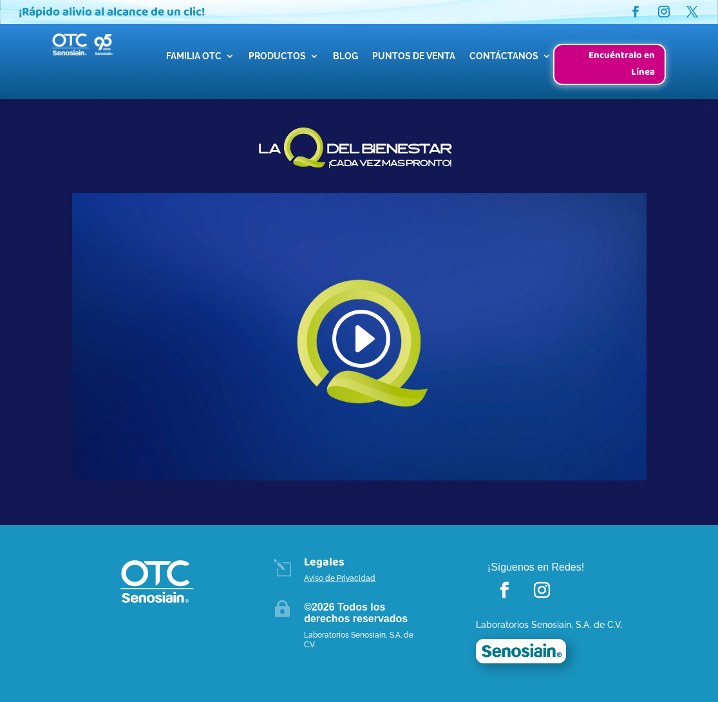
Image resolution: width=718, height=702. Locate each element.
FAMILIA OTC (194, 56)
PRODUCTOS (277, 56)
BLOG (345, 56)
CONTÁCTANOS (503, 56)
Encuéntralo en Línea (622, 64)
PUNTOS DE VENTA (413, 56)
